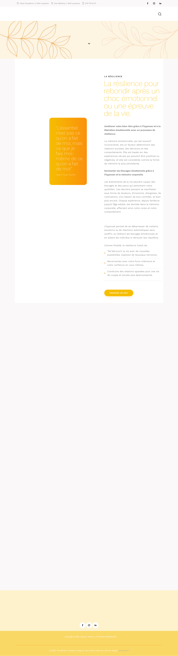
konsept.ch (124, 651)
